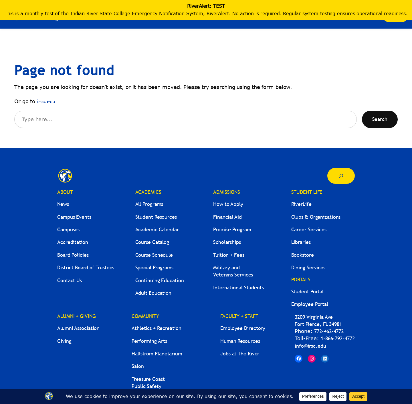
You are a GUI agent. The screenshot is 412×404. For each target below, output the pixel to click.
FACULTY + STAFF (239, 316)
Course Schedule (154, 255)
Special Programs (154, 267)
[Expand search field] (341, 176)
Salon (138, 366)
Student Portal (307, 291)
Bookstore (302, 255)
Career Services (309, 229)
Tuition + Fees (228, 255)
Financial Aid (227, 217)
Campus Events (74, 217)
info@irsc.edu (310, 346)
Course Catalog (152, 242)
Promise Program (232, 229)
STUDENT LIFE (307, 192)
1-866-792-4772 (338, 338)
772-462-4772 (329, 331)
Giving (64, 341)
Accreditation (72, 242)
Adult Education (153, 293)
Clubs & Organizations (316, 217)
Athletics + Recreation (156, 328)
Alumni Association (78, 328)
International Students (238, 287)
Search (379, 119)
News (63, 204)
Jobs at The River (239, 353)
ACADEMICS (148, 192)
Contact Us (69, 280)
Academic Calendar (157, 229)
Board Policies (73, 255)
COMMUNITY (145, 316)
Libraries (301, 242)
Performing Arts (149, 341)
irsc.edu (46, 101)
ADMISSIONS (226, 192)
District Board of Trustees (85, 267)
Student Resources (156, 217)
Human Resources (240, 341)
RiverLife (301, 204)
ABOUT (65, 192)
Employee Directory (242, 328)
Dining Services (308, 267)
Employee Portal (309, 304)
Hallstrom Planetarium (157, 353)
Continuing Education (159, 280)
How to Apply (228, 204)
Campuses (68, 229)
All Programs (149, 204)
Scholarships (227, 242)
